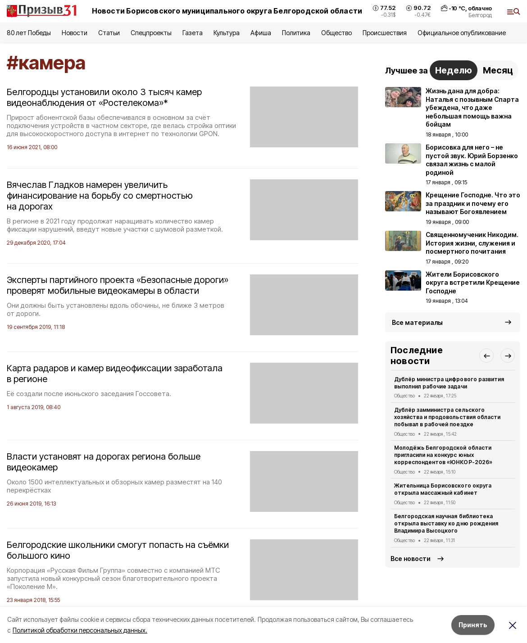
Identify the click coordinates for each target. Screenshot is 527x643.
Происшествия (385, 32)
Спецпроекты (151, 32)
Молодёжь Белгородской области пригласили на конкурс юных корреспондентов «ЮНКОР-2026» (443, 454)
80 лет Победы (29, 32)
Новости (74, 32)
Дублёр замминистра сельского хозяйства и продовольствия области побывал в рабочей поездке (447, 417)
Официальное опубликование (462, 32)
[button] (486, 355)
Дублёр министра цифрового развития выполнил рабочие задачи (449, 383)
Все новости (411, 558)
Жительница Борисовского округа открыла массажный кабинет (442, 489)
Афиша (260, 32)
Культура (227, 32)
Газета (192, 32)
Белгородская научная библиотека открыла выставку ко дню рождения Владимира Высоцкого (446, 523)
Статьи (109, 32)
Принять (473, 625)
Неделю (453, 70)
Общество (336, 32)
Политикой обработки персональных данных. (80, 630)
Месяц (498, 70)
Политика (296, 32)
